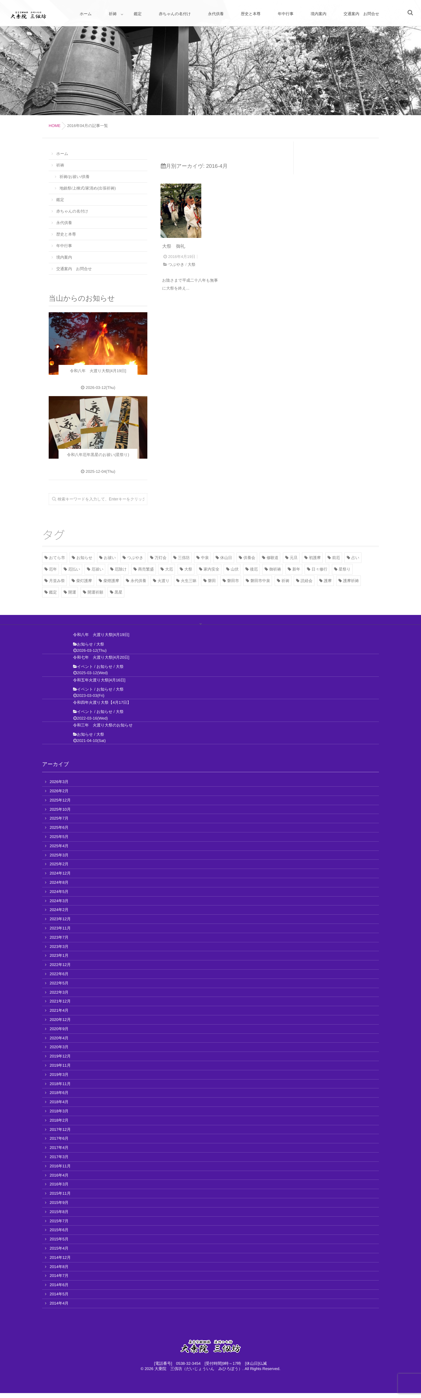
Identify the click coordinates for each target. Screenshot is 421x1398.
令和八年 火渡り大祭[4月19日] (101, 639)
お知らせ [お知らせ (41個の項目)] (84, 557)
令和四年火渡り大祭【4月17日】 (102, 707)
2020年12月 (60, 1024)
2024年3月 (59, 905)
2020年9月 (59, 1033)
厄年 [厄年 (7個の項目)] (53, 569)
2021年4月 (59, 1015)
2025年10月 (60, 814)
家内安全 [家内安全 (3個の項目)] (211, 569)
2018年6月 (59, 1097)
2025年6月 (59, 832)
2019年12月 (60, 1061)
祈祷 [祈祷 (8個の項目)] (285, 580)
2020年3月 (59, 1052)
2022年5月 (59, 988)
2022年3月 (59, 997)
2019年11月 (60, 1070)
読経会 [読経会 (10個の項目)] (306, 580)
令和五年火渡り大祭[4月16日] (99, 685)
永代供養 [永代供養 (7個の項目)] (138, 580)
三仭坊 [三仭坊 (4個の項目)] (184, 557)
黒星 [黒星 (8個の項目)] (118, 592)
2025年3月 (59, 860)
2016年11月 (60, 1171)
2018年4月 (59, 1107)
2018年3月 (59, 1116)
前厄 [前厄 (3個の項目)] (336, 557)
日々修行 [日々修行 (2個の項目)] (319, 569)
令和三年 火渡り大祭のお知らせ (103, 730)
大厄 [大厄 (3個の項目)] (169, 569)
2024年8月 (59, 887)
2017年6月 (59, 1143)
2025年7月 (59, 823)
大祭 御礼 (173, 274)
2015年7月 (59, 1225)
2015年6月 (59, 1235)
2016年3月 (59, 1189)
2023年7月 (59, 942)
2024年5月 (59, 896)
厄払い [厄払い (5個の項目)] (74, 569)
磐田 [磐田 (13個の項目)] (212, 580)
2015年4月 (59, 1253)
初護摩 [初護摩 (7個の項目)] (315, 557)
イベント (85, 671)
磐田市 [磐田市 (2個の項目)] (233, 580)
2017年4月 (59, 1152)
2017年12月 (60, 1134)
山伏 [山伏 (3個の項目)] (234, 569)
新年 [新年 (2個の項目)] (296, 569)
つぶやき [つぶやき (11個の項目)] (135, 557)
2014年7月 (59, 1280)
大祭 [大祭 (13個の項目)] (188, 569)
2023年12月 (60, 924)
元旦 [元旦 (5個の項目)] (294, 557)
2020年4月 (59, 1043)
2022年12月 (60, 969)
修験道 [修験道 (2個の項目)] (272, 557)
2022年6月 (59, 979)
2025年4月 (59, 851)
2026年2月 (59, 796)
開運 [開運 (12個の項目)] (72, 592)
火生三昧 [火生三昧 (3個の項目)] (189, 580)
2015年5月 (59, 1244)
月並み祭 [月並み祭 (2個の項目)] (57, 580)
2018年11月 (60, 1088)
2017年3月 (59, 1161)
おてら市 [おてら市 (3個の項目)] (57, 557)
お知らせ (85, 649)
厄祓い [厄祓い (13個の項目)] (97, 569)
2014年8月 (59, 1271)
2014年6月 (59, 1289)
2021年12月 (60, 1006)
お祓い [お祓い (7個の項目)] (110, 557)
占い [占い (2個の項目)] (355, 557)
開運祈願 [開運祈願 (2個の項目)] (95, 592)
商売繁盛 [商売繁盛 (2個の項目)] (146, 569)
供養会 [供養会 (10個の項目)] (249, 557)
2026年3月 (59, 786)
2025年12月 (60, 805)
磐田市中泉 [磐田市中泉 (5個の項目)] (260, 580)
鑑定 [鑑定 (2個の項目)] (53, 592)
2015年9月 (59, 1207)
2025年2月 (59, 869)
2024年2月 (59, 914)
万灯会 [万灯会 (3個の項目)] (160, 557)
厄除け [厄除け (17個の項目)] (121, 569)
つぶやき (176, 293)
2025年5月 (59, 841)
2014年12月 (60, 1262)
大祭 (191, 293)
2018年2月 (59, 1125)
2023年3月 (59, 951)
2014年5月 (59, 1299)
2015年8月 (59, 1216)
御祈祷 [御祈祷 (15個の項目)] (275, 569)
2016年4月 (59, 1180)
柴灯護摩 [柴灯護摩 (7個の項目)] (84, 580)
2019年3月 (59, 1079)
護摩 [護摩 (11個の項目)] (328, 580)
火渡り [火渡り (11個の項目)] (163, 580)
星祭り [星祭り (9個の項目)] (345, 569)
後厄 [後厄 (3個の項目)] (254, 569)
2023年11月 (60, 933)
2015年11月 (60, 1198)
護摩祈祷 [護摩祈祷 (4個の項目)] (351, 580)
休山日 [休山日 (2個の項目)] (226, 557)
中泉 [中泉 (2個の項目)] (205, 557)
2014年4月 (59, 1308)
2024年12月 (60, 878)
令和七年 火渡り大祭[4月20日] (101, 662)
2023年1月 (59, 960)
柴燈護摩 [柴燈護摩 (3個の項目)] (111, 580)
